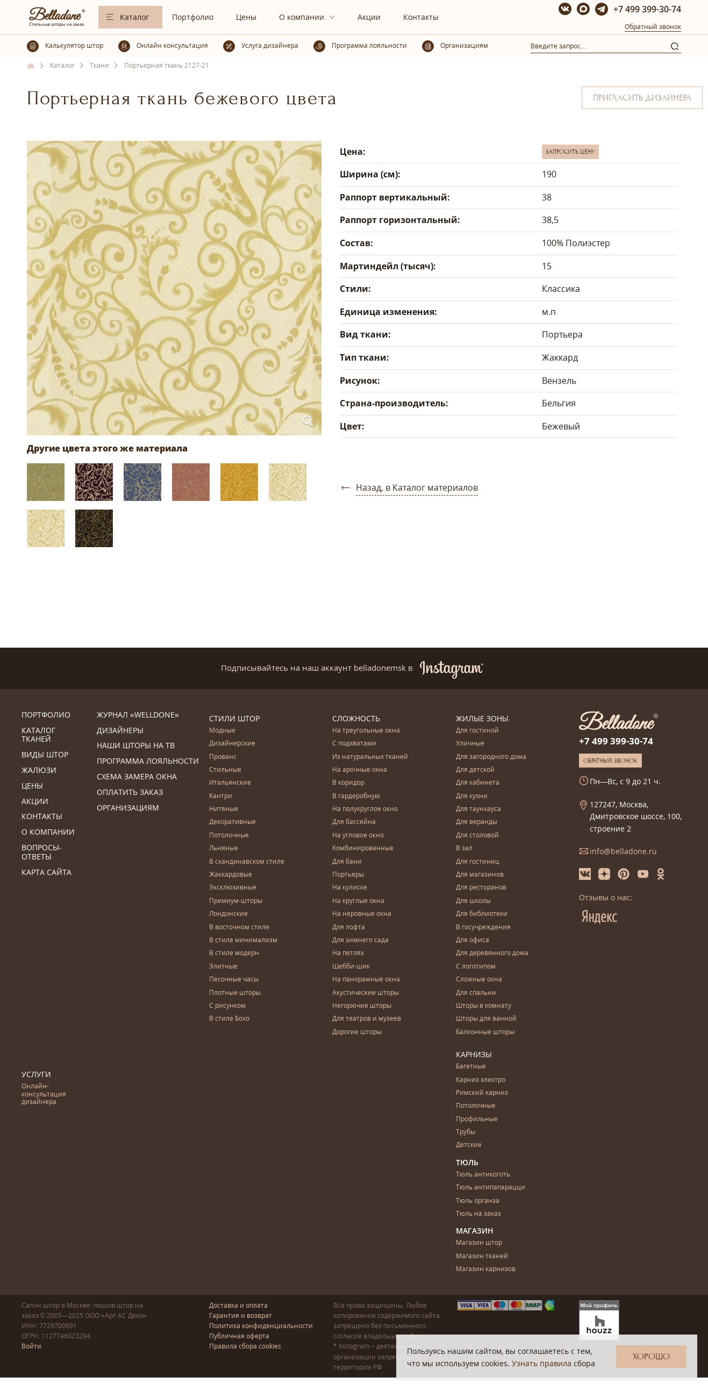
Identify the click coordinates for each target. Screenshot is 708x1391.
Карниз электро (480, 1080)
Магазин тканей (482, 1256)
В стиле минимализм (243, 940)
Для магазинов (480, 875)
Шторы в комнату (483, 1006)
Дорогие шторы (357, 1032)
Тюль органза (477, 1201)
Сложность (356, 718)
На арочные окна (359, 770)
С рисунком (227, 1006)
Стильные (225, 770)
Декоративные (232, 822)
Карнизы (474, 1054)
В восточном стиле (239, 927)
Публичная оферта (239, 1335)
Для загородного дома (491, 757)
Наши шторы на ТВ (136, 745)
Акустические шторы (365, 993)
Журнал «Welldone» (138, 715)
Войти (31, 1346)
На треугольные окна (366, 731)
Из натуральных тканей (370, 757)
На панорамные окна (366, 980)
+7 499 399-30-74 (647, 9)
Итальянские (230, 783)
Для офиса (472, 940)
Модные (222, 731)
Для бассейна (354, 822)
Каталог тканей (38, 735)
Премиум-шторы (235, 901)
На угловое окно (358, 835)
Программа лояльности (148, 761)
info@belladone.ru (623, 851)
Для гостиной (477, 731)
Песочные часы (234, 980)
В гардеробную (356, 796)
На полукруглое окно (365, 809)
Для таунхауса (478, 809)
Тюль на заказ (478, 1214)
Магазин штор (479, 1243)
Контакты (421, 17)
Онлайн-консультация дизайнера (44, 1094)
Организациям (128, 808)
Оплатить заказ (130, 792)
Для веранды (476, 822)
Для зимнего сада (360, 940)
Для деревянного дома (492, 953)
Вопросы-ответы (42, 852)
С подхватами (354, 744)
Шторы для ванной (486, 1019)
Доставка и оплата (238, 1305)
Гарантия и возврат (240, 1315)
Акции (369, 17)
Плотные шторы (235, 993)
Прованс (223, 757)
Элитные (223, 967)
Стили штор (234, 718)
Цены (246, 17)
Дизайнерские (232, 744)
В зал (464, 848)
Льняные (223, 848)
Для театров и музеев (366, 1019)
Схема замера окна (137, 776)
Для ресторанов (481, 888)
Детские (469, 1145)
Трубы (465, 1132)
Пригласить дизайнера (642, 97)
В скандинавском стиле (246, 862)
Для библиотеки (481, 914)
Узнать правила (541, 1363)
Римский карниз (482, 1093)
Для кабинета (477, 783)
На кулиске (349, 888)
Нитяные (223, 809)
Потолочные (229, 835)
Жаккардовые (230, 875)
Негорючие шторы (361, 1006)
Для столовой (477, 835)
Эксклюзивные (232, 888)
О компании (301, 17)
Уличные (470, 744)
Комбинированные (363, 848)
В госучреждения (483, 927)
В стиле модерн (234, 953)
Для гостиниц (477, 862)
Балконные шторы (485, 1032)
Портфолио (192, 17)
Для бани (347, 862)
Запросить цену (570, 151)
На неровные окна (361, 914)
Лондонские (228, 914)
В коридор (348, 783)
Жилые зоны (482, 718)
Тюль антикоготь (483, 1175)
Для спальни (476, 993)
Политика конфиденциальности (261, 1325)
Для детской (475, 770)
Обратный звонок (653, 26)
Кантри (220, 796)
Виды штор (45, 754)
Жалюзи (39, 770)
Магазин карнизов (486, 1269)
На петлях (348, 953)
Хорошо (651, 1356)
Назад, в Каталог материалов (417, 487)
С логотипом (476, 967)
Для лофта (348, 927)
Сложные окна (479, 980)
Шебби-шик (351, 967)
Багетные (471, 1067)
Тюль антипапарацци (490, 1188)
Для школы (473, 901)
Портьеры (348, 875)
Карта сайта (46, 872)
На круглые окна (358, 901)
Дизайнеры (120, 730)
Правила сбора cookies (245, 1346)
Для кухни (472, 796)
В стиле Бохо (229, 1019)
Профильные (477, 1119)
